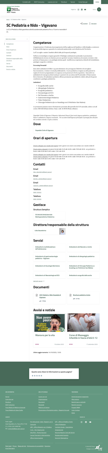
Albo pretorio (75, 399)
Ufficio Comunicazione (36, 438)
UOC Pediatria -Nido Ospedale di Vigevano (50, 296)
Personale (41, 405)
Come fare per (83, 2)
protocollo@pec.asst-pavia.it (16, 429)
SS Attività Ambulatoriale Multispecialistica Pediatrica (44, 216)
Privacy (15, 446)
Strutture (64, 2)
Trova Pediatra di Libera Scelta (14, 410)
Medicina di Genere (43, 407)
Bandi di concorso (77, 405)
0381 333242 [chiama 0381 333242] (37, 192)
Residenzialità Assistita (61, 435)
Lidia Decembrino (40, 230)
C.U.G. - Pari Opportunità (37, 430)
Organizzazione (42, 399)
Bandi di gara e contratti (78, 402)
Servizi (73, 2)
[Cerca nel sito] (99, 9)
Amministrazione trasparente (80, 397)
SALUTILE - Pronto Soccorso (38, 433)
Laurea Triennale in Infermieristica (40, 435)
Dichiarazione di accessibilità (35, 446)
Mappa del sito (22, 446)
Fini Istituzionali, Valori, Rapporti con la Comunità (41, 423)
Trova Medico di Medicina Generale (15, 407)
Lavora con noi (52, 2)
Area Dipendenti (10, 448)
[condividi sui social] (84, 23)
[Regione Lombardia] (11, 2)
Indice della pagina (17, 39)
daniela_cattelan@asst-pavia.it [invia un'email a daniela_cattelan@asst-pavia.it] (42, 179)
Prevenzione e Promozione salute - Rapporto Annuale (53, 410)
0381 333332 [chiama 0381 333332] (37, 199)
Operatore (47, 446)
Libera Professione (60, 424)
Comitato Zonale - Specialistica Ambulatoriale (64, 428)
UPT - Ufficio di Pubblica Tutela (64, 422)
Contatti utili (26, 2)
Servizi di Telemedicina (61, 438)
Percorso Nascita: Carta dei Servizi (65, 433)
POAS (73, 413)
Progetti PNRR (76, 407)
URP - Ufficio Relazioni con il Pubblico (41, 427)
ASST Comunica (39, 2)
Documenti (41, 402)
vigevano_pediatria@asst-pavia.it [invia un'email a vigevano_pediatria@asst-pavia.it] (43, 186)
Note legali (8, 446)
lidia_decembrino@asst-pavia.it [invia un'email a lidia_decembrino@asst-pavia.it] (42, 172)
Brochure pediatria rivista (81, 295)
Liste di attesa (76, 410)
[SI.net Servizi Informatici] (99, 447)
